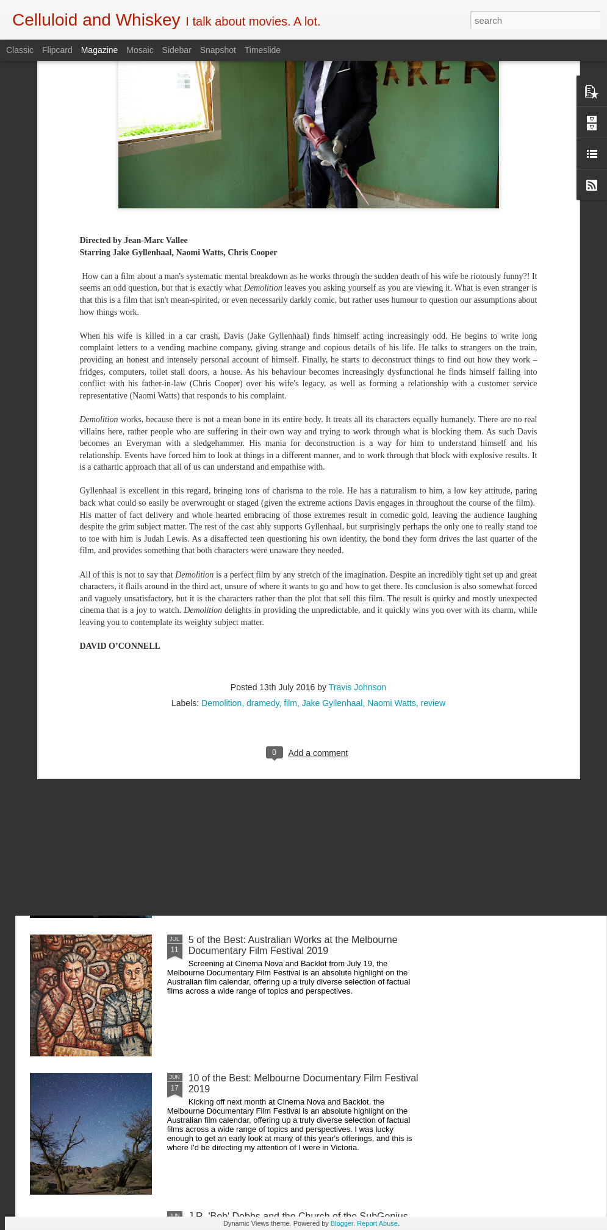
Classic (20, 50)
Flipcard (57, 50)
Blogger (342, 1223)
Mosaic (139, 50)
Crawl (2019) (217, 801)
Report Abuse (377, 1223)
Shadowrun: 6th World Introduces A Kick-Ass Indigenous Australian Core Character (285, 530)
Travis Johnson (357, 470)
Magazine (99, 50)
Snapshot (218, 50)
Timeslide (263, 50)
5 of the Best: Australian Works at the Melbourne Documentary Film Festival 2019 (293, 945)
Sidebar (177, 50)
